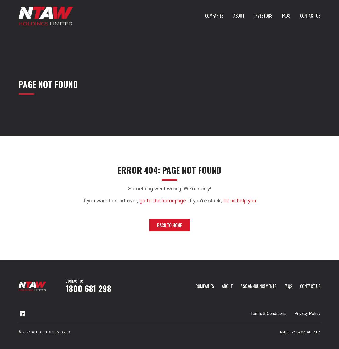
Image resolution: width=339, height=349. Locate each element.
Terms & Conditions (268, 313)
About (238, 16)
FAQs (286, 16)
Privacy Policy (307, 313)
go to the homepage (162, 201)
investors (263, 16)
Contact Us (310, 16)
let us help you (239, 201)
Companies (214, 16)
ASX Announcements (258, 286)
